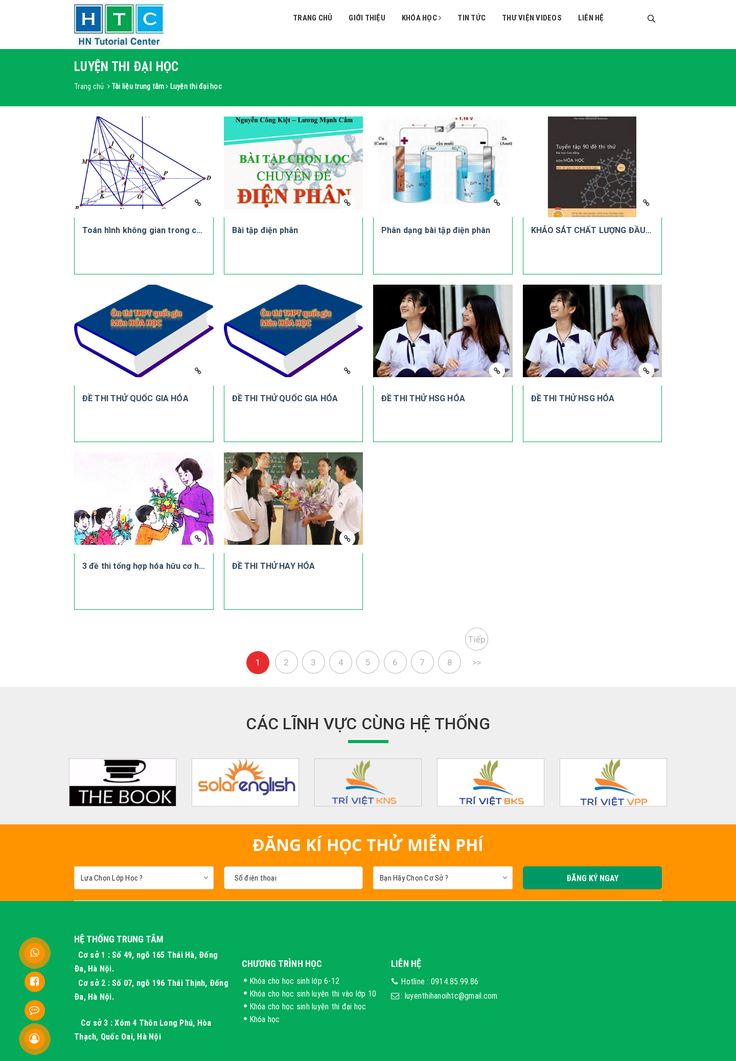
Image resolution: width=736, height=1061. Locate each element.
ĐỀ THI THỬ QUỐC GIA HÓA (135, 398)
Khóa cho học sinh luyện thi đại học (307, 1006)
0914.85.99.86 (454, 981)
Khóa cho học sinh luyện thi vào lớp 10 (313, 993)
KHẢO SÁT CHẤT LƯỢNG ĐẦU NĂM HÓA (608, 230)
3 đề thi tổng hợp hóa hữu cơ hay (145, 566)
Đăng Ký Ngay (592, 878)
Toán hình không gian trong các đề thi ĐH (162, 230)
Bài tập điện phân (265, 230)
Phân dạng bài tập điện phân (435, 230)
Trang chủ (312, 17)
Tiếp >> (476, 642)
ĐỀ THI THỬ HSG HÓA (423, 398)
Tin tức (471, 17)
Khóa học (422, 17)
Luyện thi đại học (196, 86)
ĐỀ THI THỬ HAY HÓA (273, 566)
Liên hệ (591, 17)
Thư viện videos (532, 17)
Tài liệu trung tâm (138, 86)
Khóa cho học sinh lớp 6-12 (294, 981)
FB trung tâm (607, 978)
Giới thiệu (367, 17)
